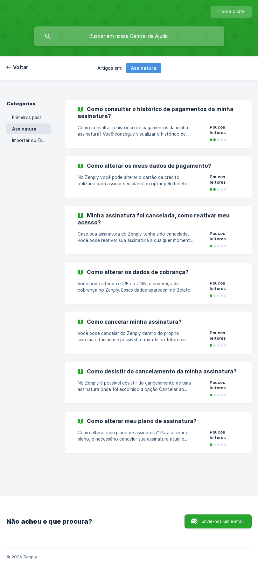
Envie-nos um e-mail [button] (222, 521)
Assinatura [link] (24, 128)
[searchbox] (129, 36)
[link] (158, 124)
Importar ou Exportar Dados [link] (31, 140)
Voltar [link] (21, 67)
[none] (231, 12)
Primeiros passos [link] (29, 117)
